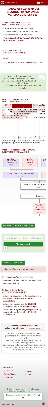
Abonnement (8, 371)
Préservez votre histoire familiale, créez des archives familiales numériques (23, 390)
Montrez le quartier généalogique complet (18, 225)
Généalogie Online (12, 2)
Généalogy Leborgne (11, 283)
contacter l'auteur (35, 328)
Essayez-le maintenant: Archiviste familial (23, 396)
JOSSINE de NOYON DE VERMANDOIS (21, 62)
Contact (29, 374)
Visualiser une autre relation (13, 263)
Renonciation (8, 377)
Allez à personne (23, 244)
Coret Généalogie (8, 404)
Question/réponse (10, 374)
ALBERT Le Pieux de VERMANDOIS (27, 38)
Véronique (20, 328)
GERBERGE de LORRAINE (13, 40)
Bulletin (29, 371)
